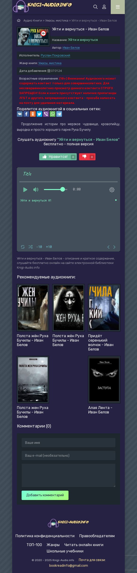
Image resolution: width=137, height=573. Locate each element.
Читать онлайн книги (83, 545)
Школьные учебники (65, 551)
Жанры (53, 545)
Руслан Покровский (55, 55)
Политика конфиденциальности (45, 536)
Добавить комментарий (45, 495)
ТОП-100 (34, 545)
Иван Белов (71, 47)
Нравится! (59, 156)
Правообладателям (97, 536)
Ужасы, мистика (49, 63)
